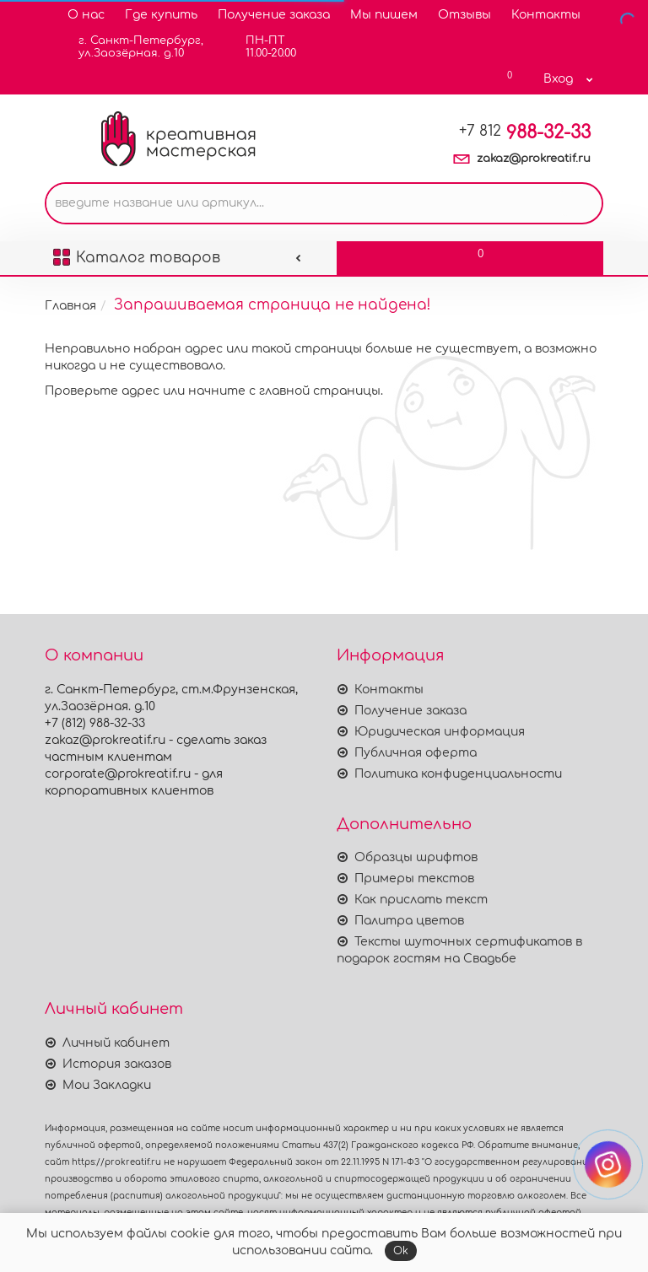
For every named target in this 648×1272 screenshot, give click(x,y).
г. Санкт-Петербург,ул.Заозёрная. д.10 (130, 47)
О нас (86, 14)
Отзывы (464, 14)
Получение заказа (274, 14)
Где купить (161, 14)
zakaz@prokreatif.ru (534, 158)
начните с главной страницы (284, 391)
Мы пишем (384, 14)
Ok (400, 1251)
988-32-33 (525, 132)
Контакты (545, 14)
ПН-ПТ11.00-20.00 (260, 47)
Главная (70, 305)
